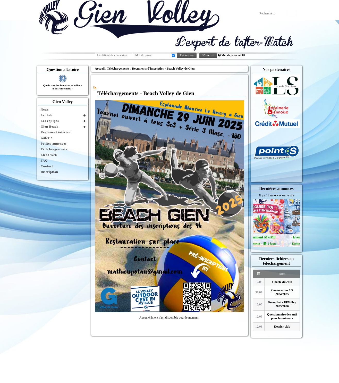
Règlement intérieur (56, 132)
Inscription (49, 172)
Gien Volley (63, 101)
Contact (47, 166)
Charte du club (282, 282)
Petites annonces (53, 143)
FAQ (44, 160)
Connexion (187, 55)
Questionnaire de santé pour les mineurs (282, 316)
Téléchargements (54, 149)
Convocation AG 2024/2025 (282, 292)
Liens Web (49, 155)
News (45, 109)
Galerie (46, 138)
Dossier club (282, 326)
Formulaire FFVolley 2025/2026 (282, 304)
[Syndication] (95, 88)
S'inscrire (208, 55)
